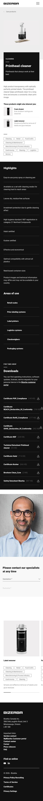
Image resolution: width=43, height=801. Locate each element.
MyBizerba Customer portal (15, 738)
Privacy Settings (10, 791)
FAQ (5, 749)
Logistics (33, 150)
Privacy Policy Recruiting (14, 777)
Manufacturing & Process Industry (18, 146)
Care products (11, 12)
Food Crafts (29, 139)
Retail (18, 139)
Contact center (10, 741)
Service (8, 154)
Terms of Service (11, 782)
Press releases (10, 747)
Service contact (10, 736)
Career (6, 744)
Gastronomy (10, 150)
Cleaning (9, 139)
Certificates (8, 786)
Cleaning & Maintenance (14, 142)
